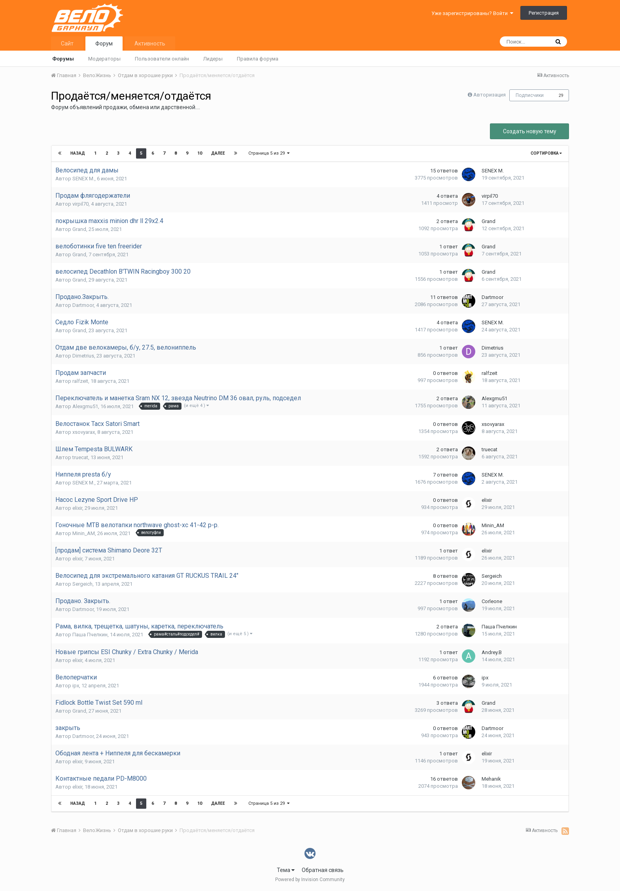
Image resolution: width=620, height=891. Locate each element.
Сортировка (546, 153)
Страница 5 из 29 (268, 153)
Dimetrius (83, 356)
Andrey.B (492, 652)
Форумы (63, 59)
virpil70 (80, 204)
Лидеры (213, 59)
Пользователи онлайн (162, 59)
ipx (75, 686)
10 (199, 153)
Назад (77, 153)
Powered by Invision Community (310, 879)
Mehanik (491, 779)
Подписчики (530, 95)
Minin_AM (83, 533)
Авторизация (489, 95)
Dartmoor (83, 305)
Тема (286, 870)
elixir (77, 508)
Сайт (67, 43)
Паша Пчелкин (90, 635)
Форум (104, 43)
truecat (80, 457)
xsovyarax (83, 432)
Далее (218, 153)
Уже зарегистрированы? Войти (472, 13)
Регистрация (544, 13)
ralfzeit (80, 381)
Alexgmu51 (85, 406)
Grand (79, 229)
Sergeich (82, 584)
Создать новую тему (529, 131)
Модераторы (104, 59)
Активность (149, 43)
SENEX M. (83, 179)
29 (561, 95)
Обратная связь (323, 870)
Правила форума (257, 59)
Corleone (492, 601)
